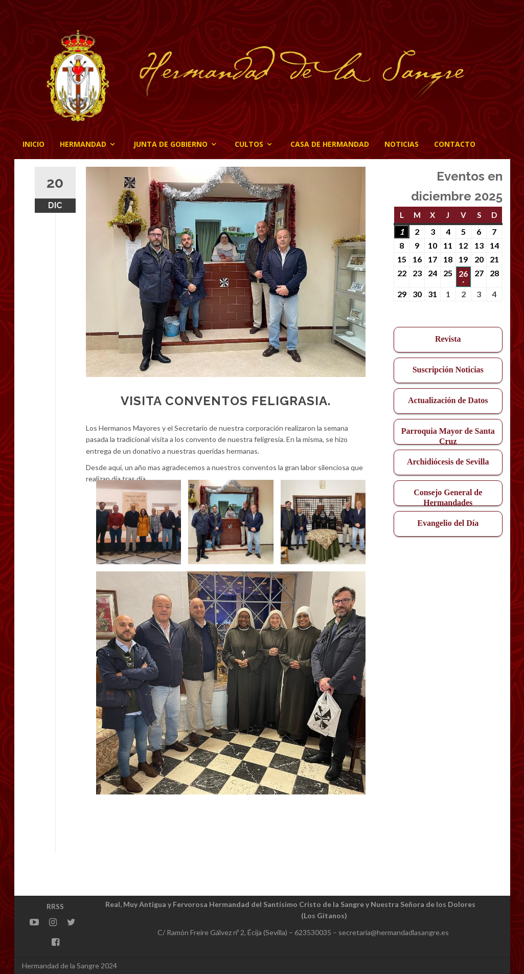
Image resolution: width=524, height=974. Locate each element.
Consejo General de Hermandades (448, 497)
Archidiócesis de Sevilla (448, 461)
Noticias (401, 144)
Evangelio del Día (448, 523)
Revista (448, 339)
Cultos (249, 144)
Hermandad (83, 144)
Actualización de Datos (448, 400)
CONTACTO (454, 144)
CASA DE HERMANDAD (329, 144)
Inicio (33, 144)
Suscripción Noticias (448, 369)
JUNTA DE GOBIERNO (170, 144)
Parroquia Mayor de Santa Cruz (448, 436)
